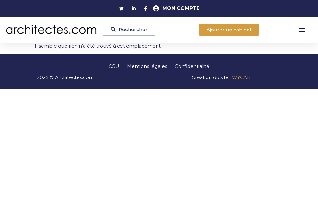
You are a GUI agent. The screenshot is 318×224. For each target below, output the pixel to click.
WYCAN (241, 77)
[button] (302, 30)
